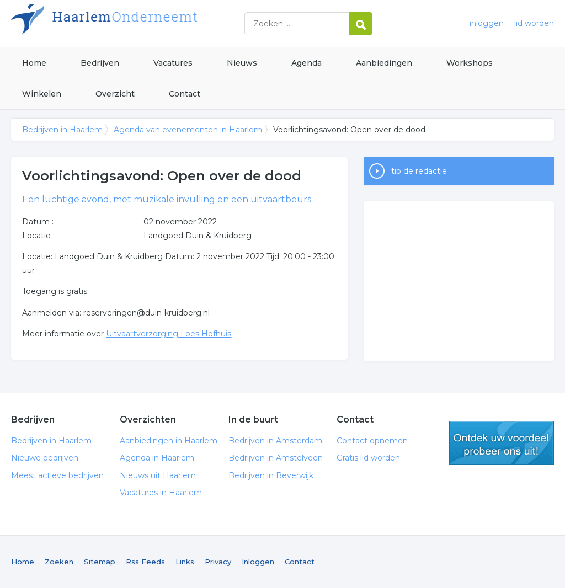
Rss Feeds (145, 561)
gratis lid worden (501, 443)
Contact (184, 94)
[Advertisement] (458, 281)
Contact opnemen (372, 441)
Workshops (469, 63)
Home (34, 63)
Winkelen (41, 94)
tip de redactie (419, 171)
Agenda (306, 63)
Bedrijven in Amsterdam (275, 441)
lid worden (534, 23)
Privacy (218, 561)
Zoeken (59, 561)
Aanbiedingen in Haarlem (168, 441)
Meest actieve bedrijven (57, 475)
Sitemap (99, 561)
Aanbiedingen (384, 63)
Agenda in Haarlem (157, 458)
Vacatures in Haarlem (161, 493)
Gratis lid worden (368, 458)
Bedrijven (100, 63)
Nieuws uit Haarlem (158, 475)
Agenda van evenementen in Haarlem (188, 130)
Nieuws (242, 63)
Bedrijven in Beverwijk (270, 475)
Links (184, 561)
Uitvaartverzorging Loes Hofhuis (168, 334)
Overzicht (115, 94)
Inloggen (258, 561)
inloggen (487, 23)
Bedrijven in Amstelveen (275, 458)
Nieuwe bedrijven (44, 458)
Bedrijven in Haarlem (149, 23)
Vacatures (173, 63)
